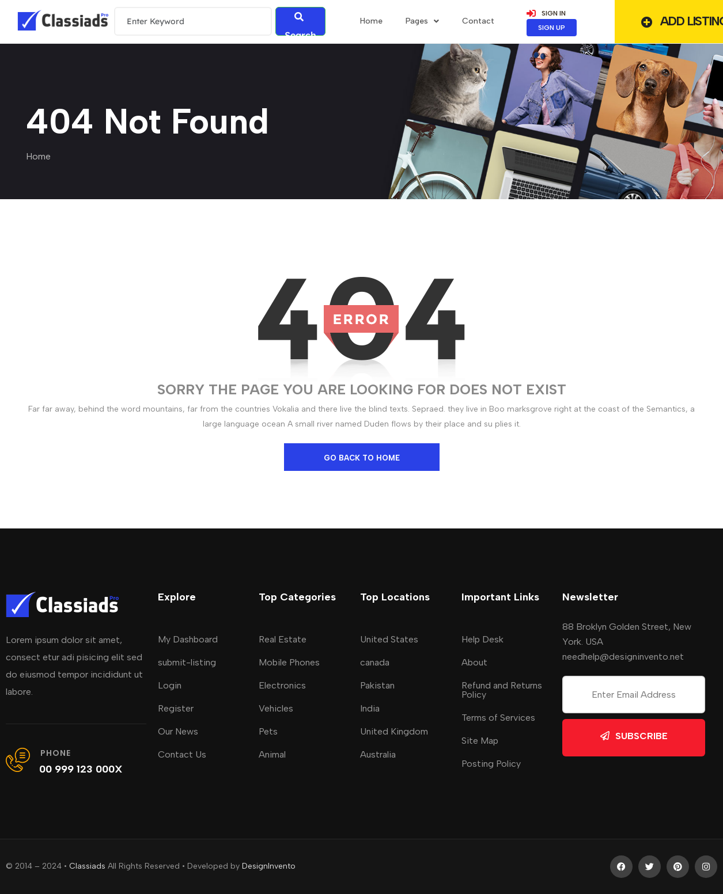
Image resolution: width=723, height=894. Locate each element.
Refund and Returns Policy (501, 690)
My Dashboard (188, 639)
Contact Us (182, 754)
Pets (268, 731)
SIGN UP (551, 28)
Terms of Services (498, 717)
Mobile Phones (289, 662)
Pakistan (377, 685)
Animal (272, 754)
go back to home (362, 458)
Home (38, 156)
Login (169, 685)
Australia (378, 754)
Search (300, 24)
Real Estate (282, 639)
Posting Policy (491, 763)
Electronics (282, 685)
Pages (422, 21)
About (474, 662)
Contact (478, 21)
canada (374, 662)
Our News (178, 731)
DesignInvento (269, 866)
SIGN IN (546, 13)
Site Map (479, 740)
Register (176, 708)
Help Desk (482, 639)
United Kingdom (394, 731)
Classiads (87, 866)
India (370, 708)
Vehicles (276, 708)
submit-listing (187, 662)
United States (389, 639)
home (371, 21)
